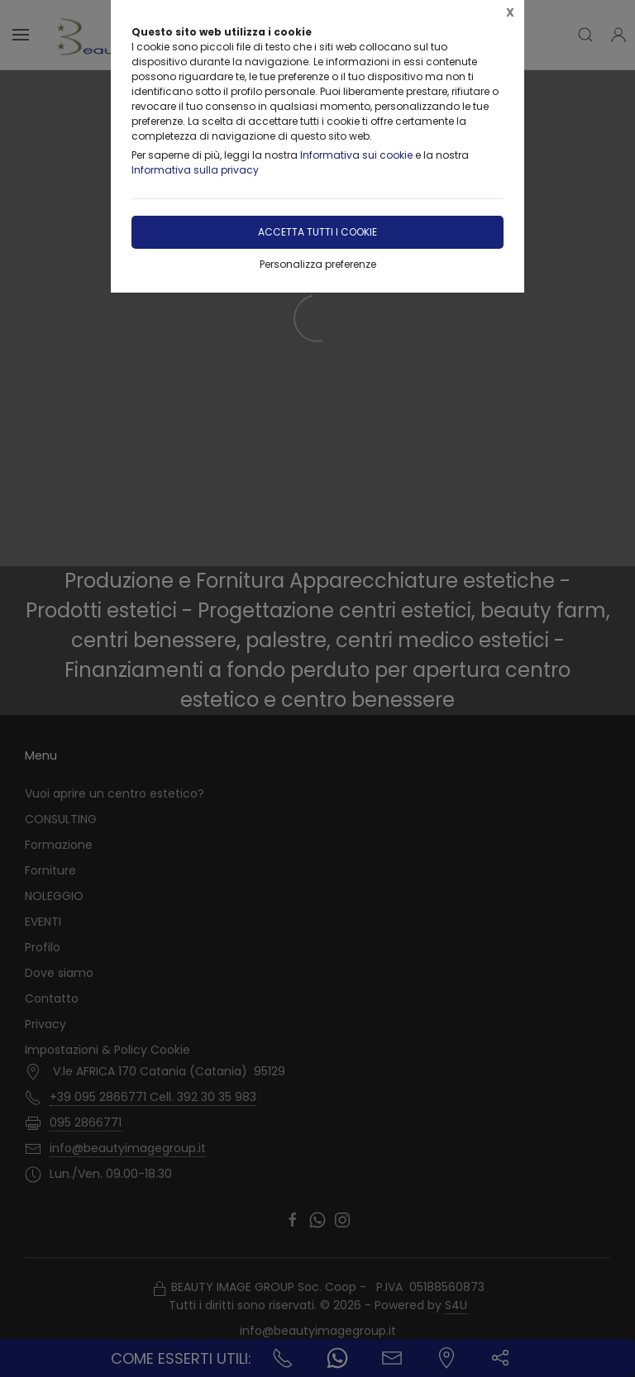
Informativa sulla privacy (195, 170)
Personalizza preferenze (318, 264)
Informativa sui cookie (356, 155)
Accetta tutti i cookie (317, 232)
